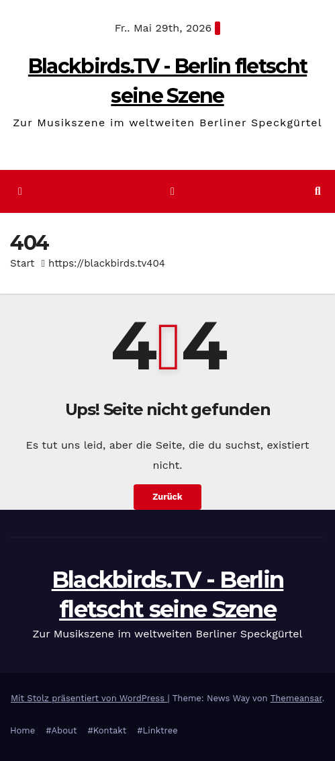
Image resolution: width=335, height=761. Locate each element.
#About (61, 730)
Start (22, 263)
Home (22, 730)
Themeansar (296, 698)
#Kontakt (106, 730)
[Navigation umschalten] (172, 191)
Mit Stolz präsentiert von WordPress (89, 698)
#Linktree (157, 730)
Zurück (167, 497)
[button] (318, 191)
